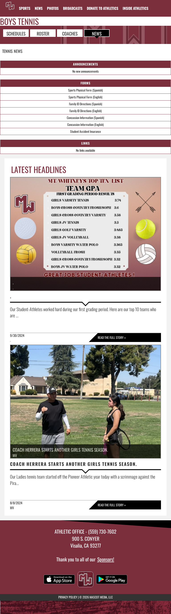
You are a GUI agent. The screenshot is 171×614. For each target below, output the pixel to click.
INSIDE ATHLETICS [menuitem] (135, 8)
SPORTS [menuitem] (24, 8)
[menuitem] (39, 8)
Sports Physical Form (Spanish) (85, 90)
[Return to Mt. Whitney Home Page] (10, 5)
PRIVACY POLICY (67, 597)
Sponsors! (105, 559)
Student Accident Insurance (85, 131)
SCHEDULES (15, 33)
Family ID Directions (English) (85, 110)
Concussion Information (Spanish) (85, 117)
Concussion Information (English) (85, 124)
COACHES (69, 33)
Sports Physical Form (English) (85, 97)
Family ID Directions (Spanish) (85, 103)
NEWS (97, 33)
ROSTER (43, 33)
